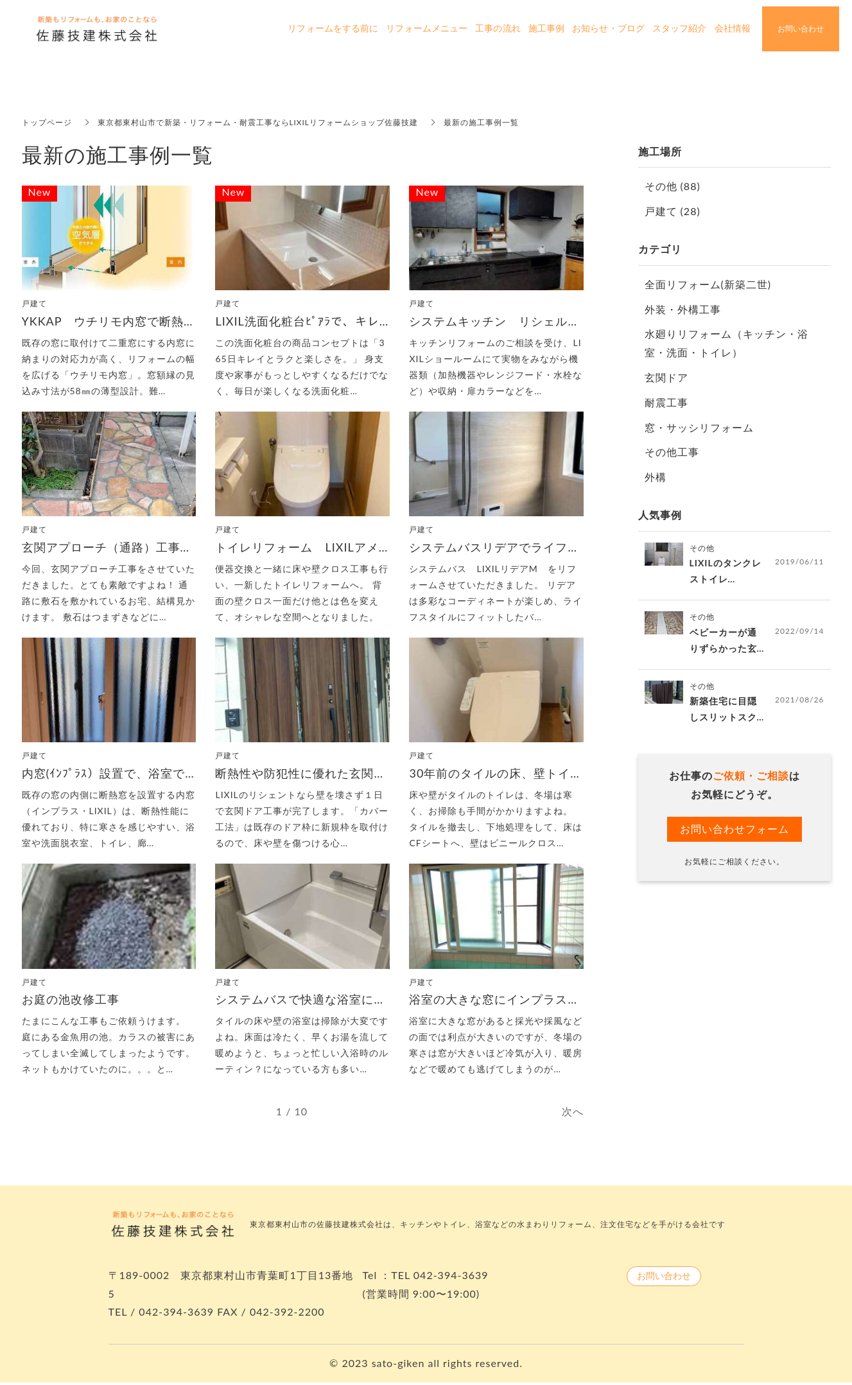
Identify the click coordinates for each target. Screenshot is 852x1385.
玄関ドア (666, 377)
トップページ (47, 122)
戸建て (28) (672, 211)
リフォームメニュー (426, 28)
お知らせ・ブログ (608, 28)
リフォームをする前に (333, 28)
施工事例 (546, 28)
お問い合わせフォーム (734, 829)
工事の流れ (498, 28)
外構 (655, 477)
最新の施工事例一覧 (481, 122)
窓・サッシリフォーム (699, 427)
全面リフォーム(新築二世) (708, 284)
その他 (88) (672, 186)
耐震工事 (666, 402)
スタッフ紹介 (679, 28)
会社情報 (733, 28)
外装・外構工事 (683, 309)
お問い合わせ (664, 1278)
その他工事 (672, 452)
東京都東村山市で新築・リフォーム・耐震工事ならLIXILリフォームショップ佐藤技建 (258, 122)
